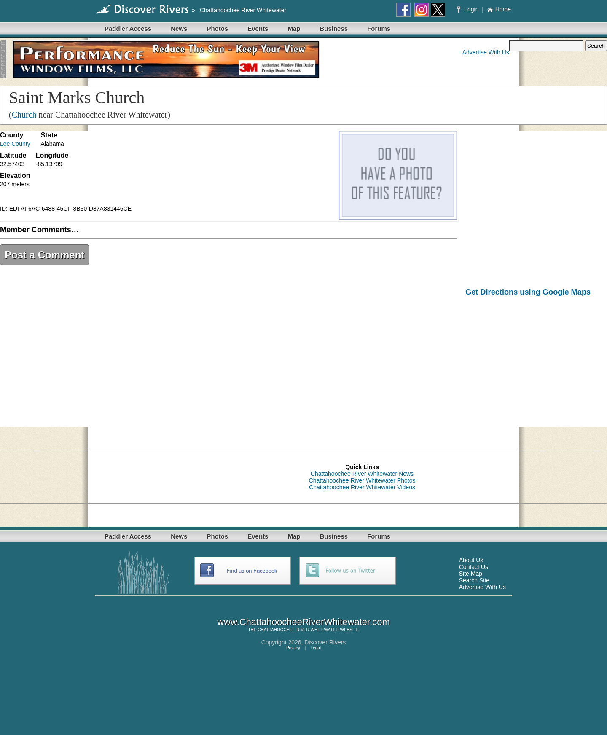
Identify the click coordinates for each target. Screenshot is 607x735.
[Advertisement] (536, 367)
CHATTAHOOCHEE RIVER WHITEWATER (298, 630)
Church (24, 114)
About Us (471, 560)
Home (499, 9)
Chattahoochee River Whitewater (243, 10)
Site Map (470, 573)
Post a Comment (44, 254)
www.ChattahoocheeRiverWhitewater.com (303, 622)
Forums (378, 28)
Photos (217, 28)
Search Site (474, 580)
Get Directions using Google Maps (528, 292)
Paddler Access (128, 28)
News (179, 28)
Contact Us (473, 566)
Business (334, 28)
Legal (316, 648)
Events (257, 28)
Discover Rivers (325, 642)
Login (468, 9)
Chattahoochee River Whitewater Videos (362, 487)
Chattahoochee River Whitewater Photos (362, 480)
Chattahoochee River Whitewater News (362, 473)
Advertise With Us (485, 52)
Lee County (15, 143)
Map (293, 28)
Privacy (293, 648)
